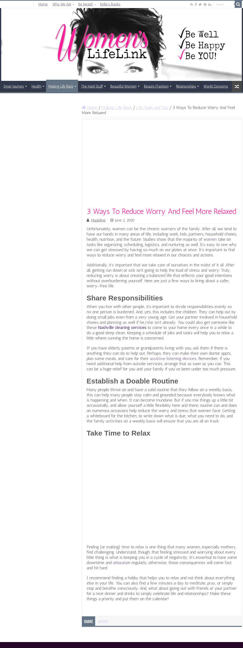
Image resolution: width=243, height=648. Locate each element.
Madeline (98, 220)
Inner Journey (14, 86)
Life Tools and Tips (152, 107)
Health (36, 86)
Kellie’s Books (110, 4)
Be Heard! (85, 4)
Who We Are (61, 4)
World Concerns (216, 86)
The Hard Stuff (92, 86)
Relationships (186, 86)
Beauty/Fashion (156, 86)
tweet (103, 620)
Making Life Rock (60, 86)
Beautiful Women (123, 86)
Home (43, 4)
